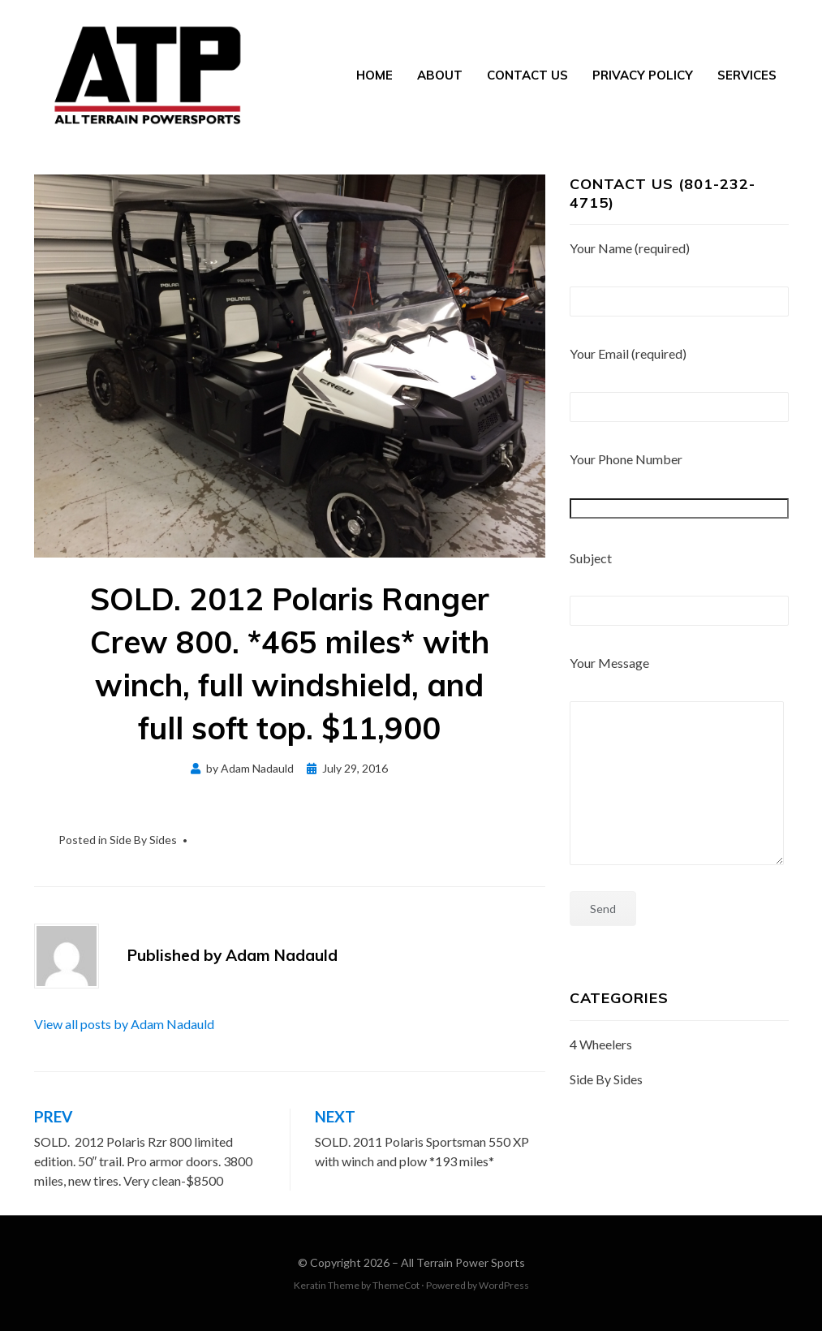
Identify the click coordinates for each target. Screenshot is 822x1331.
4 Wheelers (601, 1044)
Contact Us (527, 75)
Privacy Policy (642, 75)
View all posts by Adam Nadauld (124, 1024)
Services (747, 75)
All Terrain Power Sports (463, 1262)
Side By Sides (143, 839)
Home (374, 75)
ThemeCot (396, 1285)
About (440, 75)
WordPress (504, 1285)
